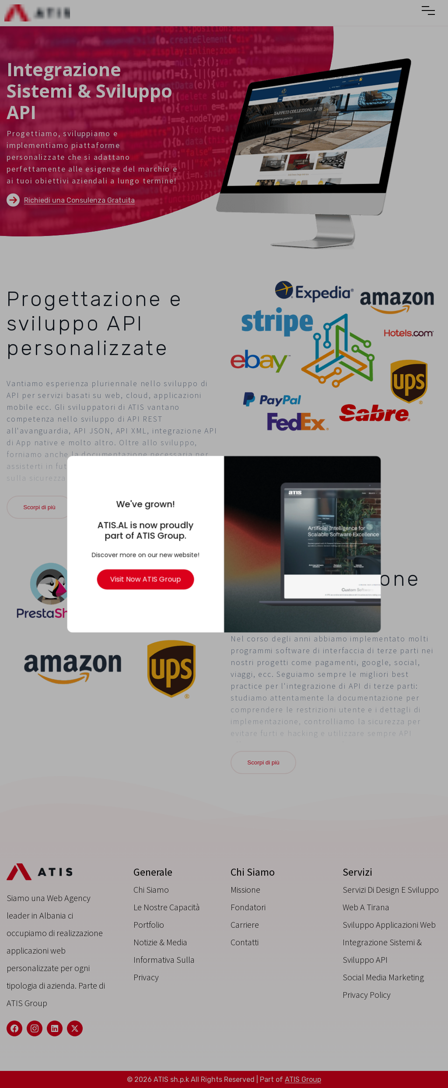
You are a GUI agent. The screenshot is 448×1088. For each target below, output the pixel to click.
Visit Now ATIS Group (147, 578)
